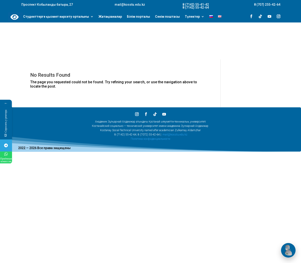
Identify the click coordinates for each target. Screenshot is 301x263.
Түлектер (192, 16)
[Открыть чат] (288, 250)
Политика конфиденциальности (150, 138)
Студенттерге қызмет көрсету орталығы (56, 16)
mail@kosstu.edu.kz (175, 134)
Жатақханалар (110, 16)
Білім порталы (138, 16)
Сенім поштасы (167, 16)
